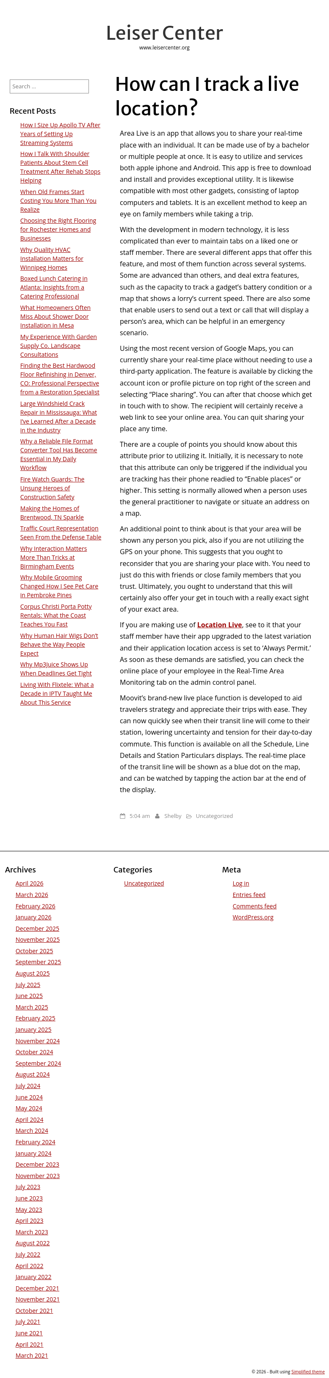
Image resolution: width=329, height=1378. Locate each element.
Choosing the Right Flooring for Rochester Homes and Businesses (58, 229)
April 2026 (30, 883)
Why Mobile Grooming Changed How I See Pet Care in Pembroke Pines (59, 586)
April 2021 (30, 1344)
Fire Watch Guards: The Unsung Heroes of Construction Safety (52, 488)
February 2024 (35, 1142)
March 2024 (32, 1130)
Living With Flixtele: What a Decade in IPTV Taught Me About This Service (57, 693)
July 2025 (28, 985)
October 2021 (34, 1311)
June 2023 (29, 1198)
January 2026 (34, 917)
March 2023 (32, 1232)
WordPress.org (252, 917)
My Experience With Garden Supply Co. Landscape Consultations (58, 345)
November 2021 (38, 1299)
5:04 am (140, 816)
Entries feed (248, 895)
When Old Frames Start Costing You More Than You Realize (58, 200)
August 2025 (33, 973)
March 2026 (32, 895)
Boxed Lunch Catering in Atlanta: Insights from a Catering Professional (54, 287)
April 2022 (30, 1266)
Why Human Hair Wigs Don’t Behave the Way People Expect (59, 644)
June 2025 (29, 996)
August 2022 (33, 1243)
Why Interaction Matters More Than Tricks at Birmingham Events (53, 557)
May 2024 (29, 1108)
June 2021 (29, 1333)
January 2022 (34, 1277)
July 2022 (28, 1254)
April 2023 (30, 1221)
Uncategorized (214, 816)
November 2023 (38, 1176)
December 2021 (37, 1288)
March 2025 (32, 1007)
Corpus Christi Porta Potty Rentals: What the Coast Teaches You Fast (56, 615)
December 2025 (37, 928)
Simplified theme (308, 1372)
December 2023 (37, 1164)
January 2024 (34, 1153)
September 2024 (38, 1063)
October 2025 (34, 951)
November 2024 (38, 1041)
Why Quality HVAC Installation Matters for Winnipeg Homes (51, 258)
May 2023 (29, 1210)
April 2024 (30, 1120)
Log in (240, 883)
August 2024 (33, 1074)
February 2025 (35, 1018)
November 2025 (38, 939)
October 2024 (34, 1052)
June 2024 (29, 1097)
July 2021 (28, 1322)
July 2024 (28, 1086)
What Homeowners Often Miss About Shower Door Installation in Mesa (55, 316)
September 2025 (38, 962)
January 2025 (34, 1029)
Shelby (172, 816)
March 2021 (32, 1355)
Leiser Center (164, 33)
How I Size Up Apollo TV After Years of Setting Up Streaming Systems (60, 134)
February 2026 (35, 906)
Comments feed (254, 906)
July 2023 (28, 1187)
